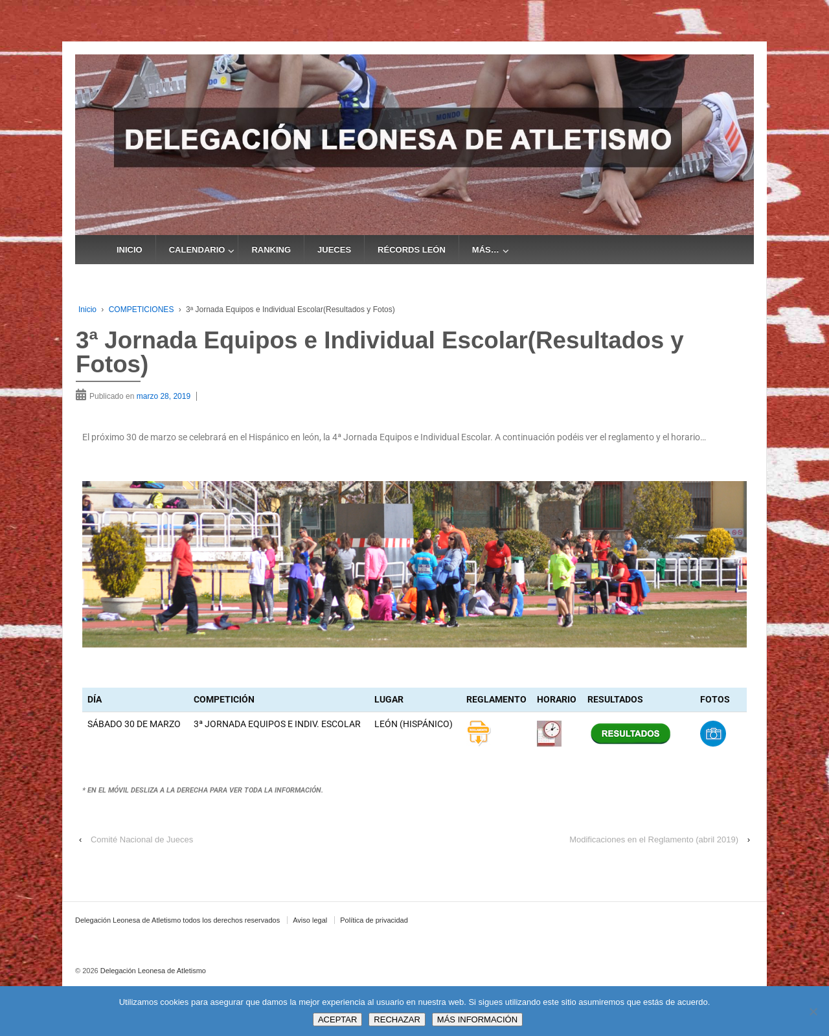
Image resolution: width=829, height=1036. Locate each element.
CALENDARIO (197, 249)
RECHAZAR (397, 1019)
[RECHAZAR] (812, 1011)
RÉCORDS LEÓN (412, 249)
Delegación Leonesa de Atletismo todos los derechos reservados (177, 920)
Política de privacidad (374, 920)
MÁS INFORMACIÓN (477, 1019)
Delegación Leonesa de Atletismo (152, 970)
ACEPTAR (337, 1019)
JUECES (334, 249)
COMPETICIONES (141, 309)
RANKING (271, 249)
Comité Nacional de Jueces (142, 839)
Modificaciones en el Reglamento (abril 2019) (653, 839)
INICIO (129, 249)
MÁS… (485, 249)
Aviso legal (310, 920)
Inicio (87, 309)
